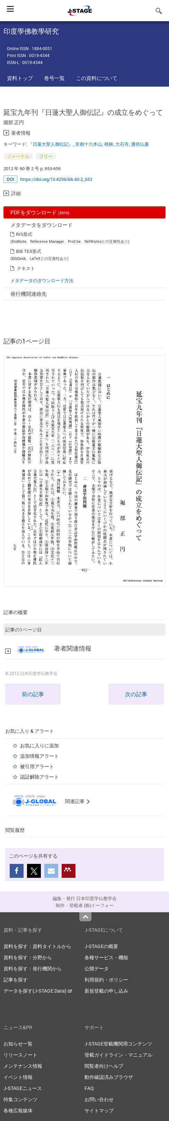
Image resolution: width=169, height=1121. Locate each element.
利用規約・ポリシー (106, 979)
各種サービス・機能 (106, 957)
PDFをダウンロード (40, 212)
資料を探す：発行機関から (32, 968)
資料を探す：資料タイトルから (37, 946)
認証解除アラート (39, 776)
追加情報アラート (39, 756)
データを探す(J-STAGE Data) (37, 990)
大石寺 (122, 144)
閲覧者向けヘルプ (103, 1066)
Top (85, 916)
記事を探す (15, 979)
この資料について (96, 77)
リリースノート (20, 1054)
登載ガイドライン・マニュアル (118, 1054)
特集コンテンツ (20, 1099)
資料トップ (20, 77)
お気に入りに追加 (39, 745)
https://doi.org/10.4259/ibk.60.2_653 (56, 179)
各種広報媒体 (18, 1110)
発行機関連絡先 (28, 293)
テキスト (26, 268)
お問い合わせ (99, 1099)
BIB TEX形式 (28, 251)
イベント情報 (18, 1077)
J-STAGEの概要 (101, 946)
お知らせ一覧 (18, 1043)
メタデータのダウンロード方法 (41, 280)
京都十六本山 (88, 144)
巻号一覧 (54, 77)
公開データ (96, 968)
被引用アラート (37, 766)
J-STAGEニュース (22, 1088)
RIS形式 (24, 234)
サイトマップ (99, 1110)
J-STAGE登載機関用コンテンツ (118, 1043)
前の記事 (33, 694)
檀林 (108, 144)
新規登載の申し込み (106, 990)
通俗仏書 (140, 144)
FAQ (89, 1088)
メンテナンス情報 (22, 1066)
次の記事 (136, 694)
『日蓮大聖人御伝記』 (50, 144)
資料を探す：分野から (27, 957)
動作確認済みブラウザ (108, 1077)
